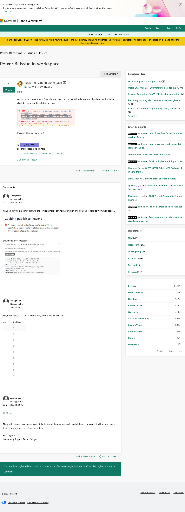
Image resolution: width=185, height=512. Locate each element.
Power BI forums (11, 53)
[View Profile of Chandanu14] (134, 168)
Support (122, 20)
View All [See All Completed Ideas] (133, 116)
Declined (132, 265)
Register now (97, 42)
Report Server (135, 305)
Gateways (133, 311)
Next (180, 351)
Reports (58, 153)
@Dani (9, 412)
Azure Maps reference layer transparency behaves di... (155, 108)
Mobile (131, 337)
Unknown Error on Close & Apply (159, 178)
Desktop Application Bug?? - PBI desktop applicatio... (154, 94)
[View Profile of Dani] (26, 87)
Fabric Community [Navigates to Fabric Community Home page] (31, 20)
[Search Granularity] (99, 34)
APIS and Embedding (28, 153)
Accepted (29, 145)
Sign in (159, 28)
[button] (46, 117)
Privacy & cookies (147, 492)
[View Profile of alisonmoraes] (134, 154)
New (130, 237)
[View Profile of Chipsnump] (133, 195)
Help (168, 28)
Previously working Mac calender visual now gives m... (155, 100)
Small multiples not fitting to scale (145, 81)
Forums (48, 20)
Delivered (133, 272)
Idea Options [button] (110, 73)
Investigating (134, 251)
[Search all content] (147, 34)
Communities (86, 20)
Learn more (8, 11)
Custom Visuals (135, 324)
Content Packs (135, 331)
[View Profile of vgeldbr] (132, 185)
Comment (8, 471)
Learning (110, 20)
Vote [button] (10, 89)
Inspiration (61, 20)
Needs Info (133, 244)
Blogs (99, 20)
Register (148, 28)
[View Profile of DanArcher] (133, 178)
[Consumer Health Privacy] (37, 502)
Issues (31, 53)
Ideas (73, 20)
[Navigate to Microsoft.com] (8, 20)
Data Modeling (135, 292)
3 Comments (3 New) (27, 159)
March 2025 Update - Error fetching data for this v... (154, 87)
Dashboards (46, 153)
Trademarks (178, 492)
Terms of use (164, 492)
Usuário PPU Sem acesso (157, 154)
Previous (161, 351)
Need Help (133, 344)
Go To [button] (178, 28)
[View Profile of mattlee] (141, 133)
